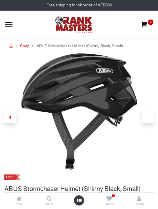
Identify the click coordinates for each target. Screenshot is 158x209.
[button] (10, 117)
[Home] (19, 199)
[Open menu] (79, 200)
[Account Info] (139, 199)
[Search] (49, 199)
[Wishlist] (109, 199)
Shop (25, 46)
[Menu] (9, 25)
